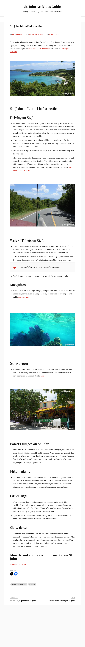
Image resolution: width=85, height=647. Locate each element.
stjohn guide (17, 63)
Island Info (55, 63)
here (42, 408)
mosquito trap (23, 329)
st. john (32, 620)
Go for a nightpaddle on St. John (23, 636)
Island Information (19, 620)
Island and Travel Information (39, 78)
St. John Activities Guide (42, 6)
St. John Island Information (38, 55)
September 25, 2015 (37, 63)
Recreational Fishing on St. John (62, 636)
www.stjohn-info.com (18, 600)
